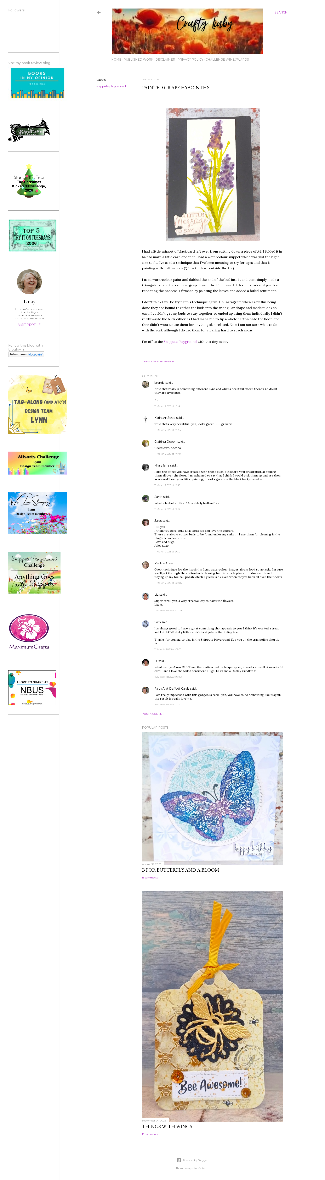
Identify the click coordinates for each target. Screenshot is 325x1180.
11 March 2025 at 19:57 (167, 509)
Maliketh (203, 1168)
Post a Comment (154, 713)
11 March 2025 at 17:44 (167, 429)
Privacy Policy (190, 59)
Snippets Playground (181, 342)
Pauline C (161, 563)
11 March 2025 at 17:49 (167, 453)
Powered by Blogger (191, 1160)
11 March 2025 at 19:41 (167, 485)
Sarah (158, 497)
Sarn (157, 622)
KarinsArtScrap (164, 418)
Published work (138, 59)
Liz (156, 594)
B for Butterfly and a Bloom (180, 870)
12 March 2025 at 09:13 (168, 649)
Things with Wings (167, 1126)
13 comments (150, 1134)
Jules (158, 521)
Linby (29, 301)
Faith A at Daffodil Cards (171, 688)
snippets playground (111, 86)
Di (156, 661)
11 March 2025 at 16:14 (167, 406)
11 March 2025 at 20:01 (167, 551)
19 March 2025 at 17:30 (168, 704)
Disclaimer (165, 59)
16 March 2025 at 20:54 (168, 676)
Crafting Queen (165, 441)
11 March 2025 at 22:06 (168, 582)
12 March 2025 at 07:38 (168, 610)
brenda (159, 383)
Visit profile (29, 325)
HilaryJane (161, 465)
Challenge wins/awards (227, 59)
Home (116, 59)
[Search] (281, 12)
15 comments (150, 877)
